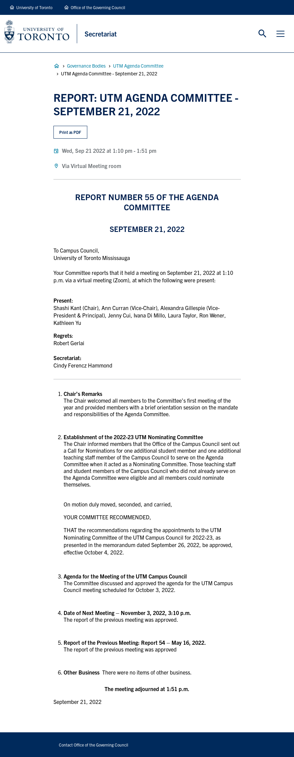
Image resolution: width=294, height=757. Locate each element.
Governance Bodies (86, 66)
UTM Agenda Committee (138, 66)
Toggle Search (262, 34)
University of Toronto (34, 7)
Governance (56, 66)
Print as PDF (70, 132)
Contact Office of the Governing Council (93, 744)
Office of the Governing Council (98, 7)
